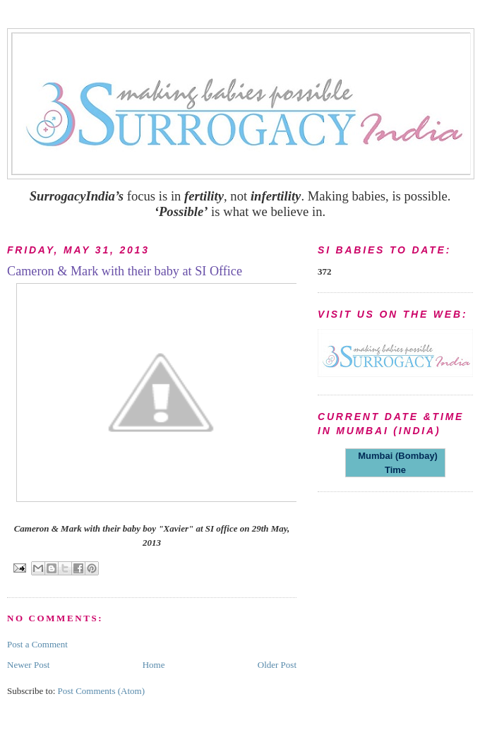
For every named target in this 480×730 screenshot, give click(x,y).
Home (154, 664)
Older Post (277, 664)
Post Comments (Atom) (101, 691)
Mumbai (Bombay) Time (395, 462)
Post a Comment (37, 644)
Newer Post (28, 664)
